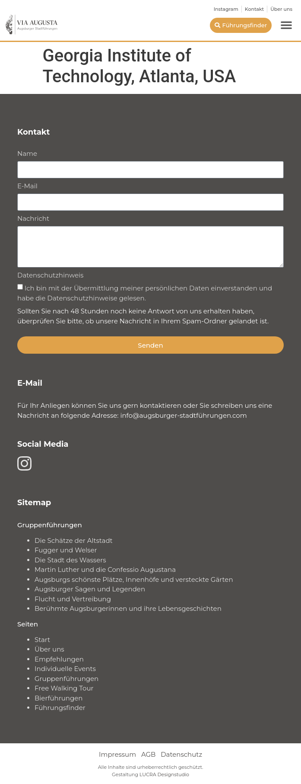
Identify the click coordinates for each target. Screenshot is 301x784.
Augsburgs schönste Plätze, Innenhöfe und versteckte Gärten (134, 579)
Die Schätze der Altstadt (74, 540)
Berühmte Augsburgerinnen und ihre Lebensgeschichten (128, 608)
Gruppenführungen (66, 678)
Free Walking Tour (64, 688)
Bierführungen (58, 698)
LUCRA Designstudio (164, 774)
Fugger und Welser (66, 550)
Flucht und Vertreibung (73, 599)
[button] (286, 25)
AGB (148, 754)
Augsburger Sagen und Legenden (90, 589)
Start (42, 640)
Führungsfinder (60, 707)
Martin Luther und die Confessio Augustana (105, 569)
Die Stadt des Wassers (70, 560)
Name (27, 154)
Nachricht (33, 219)
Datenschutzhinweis (50, 275)
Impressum (117, 754)
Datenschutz (181, 754)
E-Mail (27, 186)
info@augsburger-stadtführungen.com (183, 415)
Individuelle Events (65, 669)
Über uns (49, 649)
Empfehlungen (59, 659)
